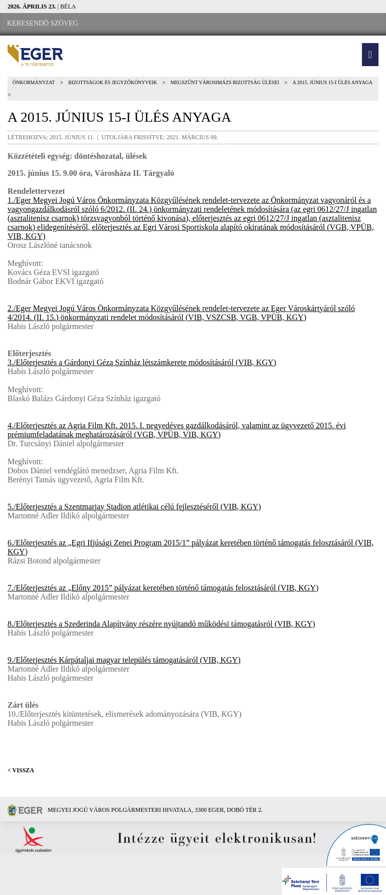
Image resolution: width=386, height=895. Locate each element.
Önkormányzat (34, 82)
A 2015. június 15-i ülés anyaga (332, 82)
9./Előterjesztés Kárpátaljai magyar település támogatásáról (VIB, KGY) (124, 660)
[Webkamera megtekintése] (144, 24)
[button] (370, 54)
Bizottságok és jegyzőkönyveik (112, 82)
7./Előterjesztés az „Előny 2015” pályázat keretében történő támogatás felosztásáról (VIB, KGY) (163, 587)
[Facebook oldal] (116, 24)
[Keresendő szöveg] (43, 24)
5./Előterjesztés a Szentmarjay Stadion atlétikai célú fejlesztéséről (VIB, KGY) (134, 506)
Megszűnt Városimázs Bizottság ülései (224, 82)
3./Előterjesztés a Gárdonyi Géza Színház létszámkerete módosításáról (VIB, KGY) (142, 362)
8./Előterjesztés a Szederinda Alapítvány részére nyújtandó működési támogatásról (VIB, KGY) (161, 624)
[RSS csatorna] (171, 24)
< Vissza (21, 770)
